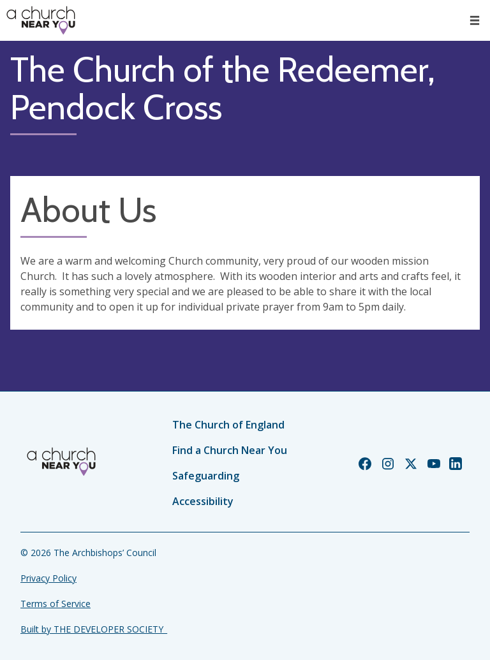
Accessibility (203, 501)
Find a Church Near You (229, 450)
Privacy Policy (48, 578)
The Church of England (228, 425)
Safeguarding (205, 476)
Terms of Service (55, 604)
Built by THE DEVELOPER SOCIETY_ (93, 629)
